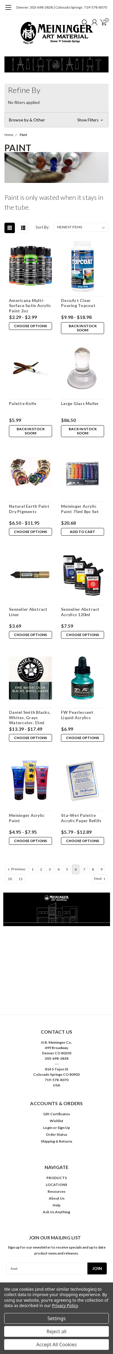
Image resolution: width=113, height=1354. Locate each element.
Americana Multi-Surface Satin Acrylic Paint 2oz (30, 305)
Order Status (56, 1134)
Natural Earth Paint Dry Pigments (29, 509)
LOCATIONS (56, 1184)
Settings (57, 1318)
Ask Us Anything (56, 1212)
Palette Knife (22, 403)
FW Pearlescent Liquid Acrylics (77, 715)
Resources (56, 1191)
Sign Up (63, 1127)
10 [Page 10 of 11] (10, 879)
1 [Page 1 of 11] (33, 869)
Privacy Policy (65, 1305)
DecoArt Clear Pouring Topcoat (78, 303)
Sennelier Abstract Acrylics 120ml (80, 612)
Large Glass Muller (80, 403)
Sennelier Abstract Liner (28, 612)
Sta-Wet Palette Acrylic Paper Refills (81, 818)
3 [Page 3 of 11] (50, 869)
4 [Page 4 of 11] (58, 869)
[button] (56, 120)
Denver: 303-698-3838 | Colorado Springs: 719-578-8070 (61, 7)
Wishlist (56, 1121)
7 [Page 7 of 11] (84, 869)
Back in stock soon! (83, 328)
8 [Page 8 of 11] (93, 869)
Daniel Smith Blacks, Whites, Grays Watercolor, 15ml (29, 717)
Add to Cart (82, 531)
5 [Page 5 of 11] (67, 869)
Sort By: (42, 227)
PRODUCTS (56, 1178)
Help (56, 1205)
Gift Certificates (56, 1114)
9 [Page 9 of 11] (102, 869)
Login (47, 1127)
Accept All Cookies (56, 1344)
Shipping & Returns (56, 1141)
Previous (16, 869)
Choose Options (30, 326)
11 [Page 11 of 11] (20, 879)
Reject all (57, 1331)
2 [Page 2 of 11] (41, 869)
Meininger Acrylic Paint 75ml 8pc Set (80, 509)
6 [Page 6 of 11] (76, 869)
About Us (57, 1198)
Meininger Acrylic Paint (26, 818)
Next (100, 879)
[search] (83, 22)
